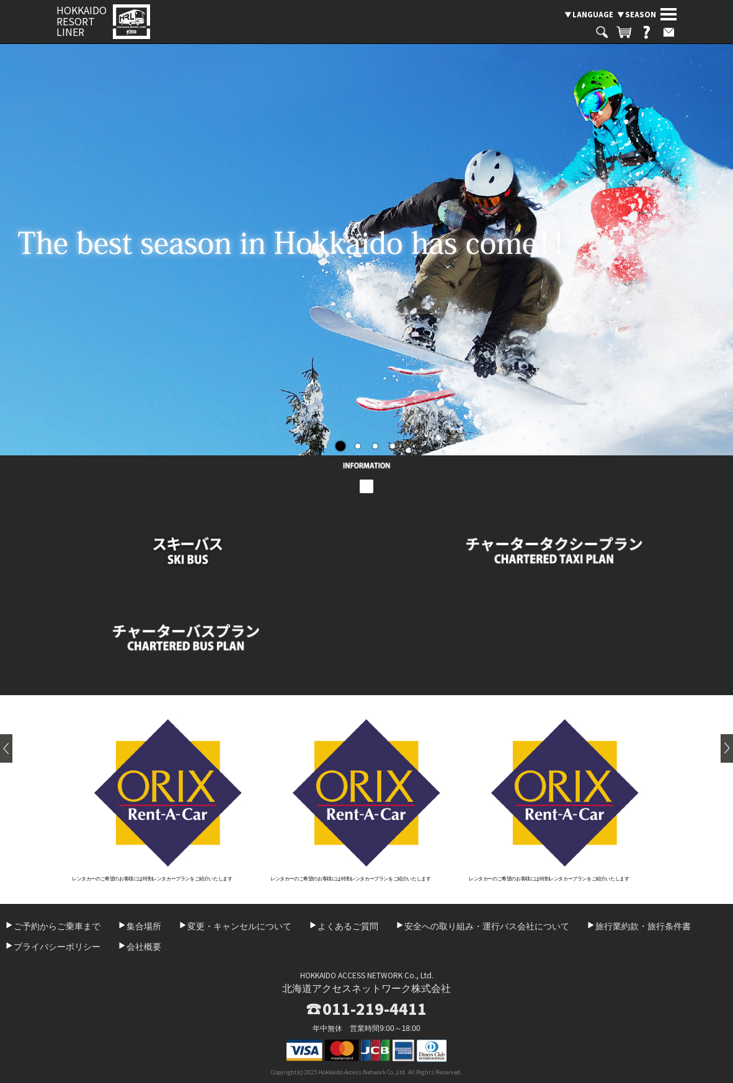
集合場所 (144, 926)
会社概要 (144, 947)
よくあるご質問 (348, 926)
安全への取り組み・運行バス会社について (486, 926)
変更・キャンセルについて (239, 926)
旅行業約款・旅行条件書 (643, 926)
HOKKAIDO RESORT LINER (81, 21)
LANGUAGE (592, 14)
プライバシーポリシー (57, 947)
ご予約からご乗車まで (57, 926)
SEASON (640, 14)
